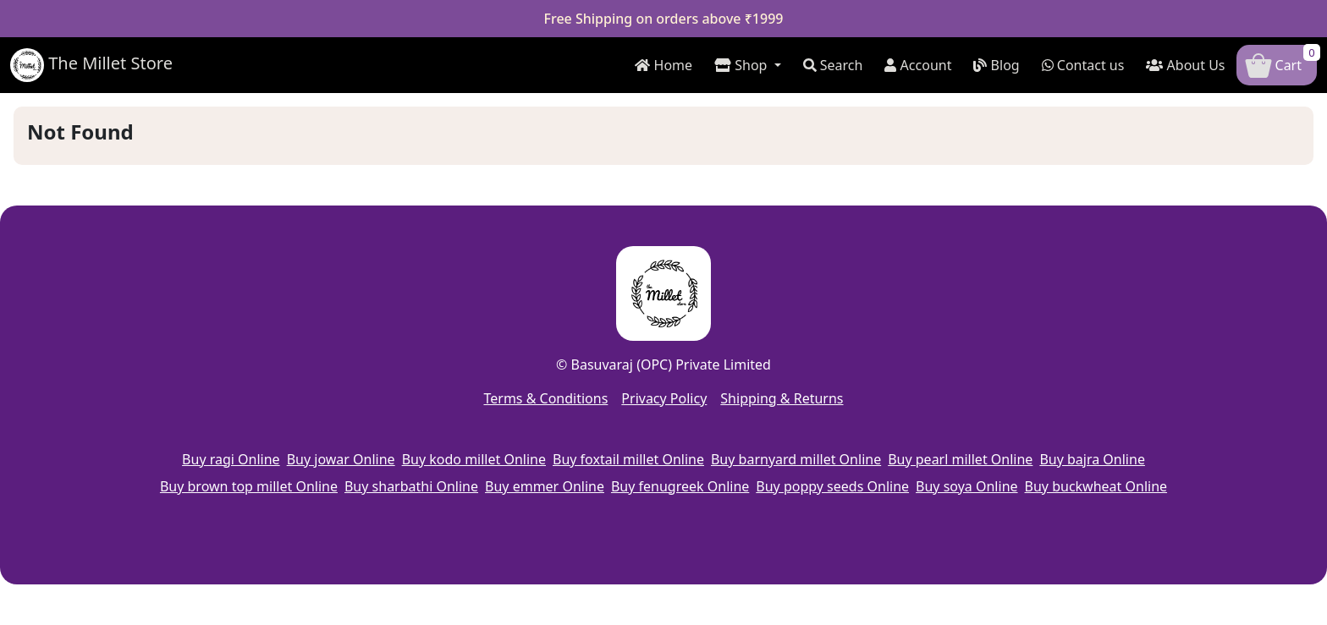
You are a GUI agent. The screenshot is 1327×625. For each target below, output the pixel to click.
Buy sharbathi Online (411, 486)
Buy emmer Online (544, 486)
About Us (1185, 65)
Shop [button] (742, 65)
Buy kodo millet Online (474, 459)
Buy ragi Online (231, 459)
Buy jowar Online (341, 459)
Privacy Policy (664, 398)
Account (917, 65)
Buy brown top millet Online (249, 486)
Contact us (1083, 65)
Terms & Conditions (545, 398)
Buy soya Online (966, 486)
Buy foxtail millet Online (628, 459)
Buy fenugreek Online (680, 486)
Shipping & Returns (781, 398)
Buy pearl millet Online (960, 459)
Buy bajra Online (1092, 459)
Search (833, 65)
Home (663, 65)
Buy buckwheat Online (1096, 486)
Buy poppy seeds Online (832, 486)
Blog (996, 65)
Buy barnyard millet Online (796, 459)
